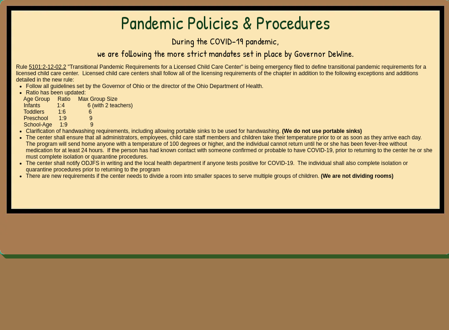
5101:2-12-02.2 (47, 67)
